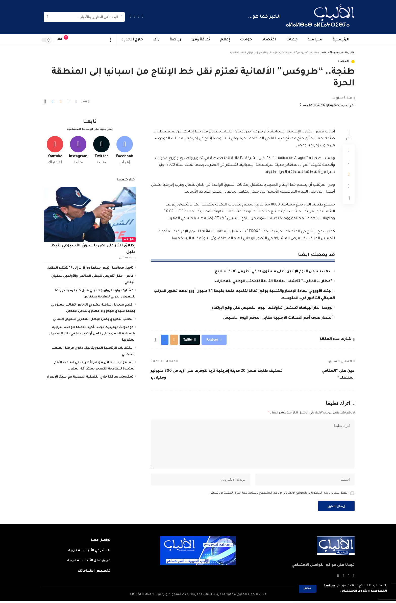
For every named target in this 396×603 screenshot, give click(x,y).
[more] (110, 40)
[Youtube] (55, 150)
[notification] (68, 39)
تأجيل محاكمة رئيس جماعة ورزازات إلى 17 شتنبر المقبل (90, 267)
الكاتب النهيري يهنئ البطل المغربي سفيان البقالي (93, 319)
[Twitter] (139, 16)
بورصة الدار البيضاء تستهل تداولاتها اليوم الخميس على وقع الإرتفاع (272, 308)
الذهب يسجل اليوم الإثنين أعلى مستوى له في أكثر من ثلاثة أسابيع (274, 272)
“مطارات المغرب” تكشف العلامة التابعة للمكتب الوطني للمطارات (274, 282)
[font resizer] (60, 39)
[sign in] (76, 39)
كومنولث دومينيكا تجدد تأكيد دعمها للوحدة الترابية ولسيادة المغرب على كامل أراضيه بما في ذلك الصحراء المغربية (92, 333)
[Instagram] (131, 16)
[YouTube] (135, 16)
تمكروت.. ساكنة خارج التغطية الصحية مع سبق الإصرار (90, 376)
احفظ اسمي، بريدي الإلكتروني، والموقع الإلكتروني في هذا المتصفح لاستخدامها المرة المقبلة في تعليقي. (278, 494)
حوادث (129, 239)
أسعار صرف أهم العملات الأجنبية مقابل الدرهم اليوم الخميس (278, 318)
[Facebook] (143, 16)
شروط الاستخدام (354, 591)
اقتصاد (344, 61)
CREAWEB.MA (139, 596)
